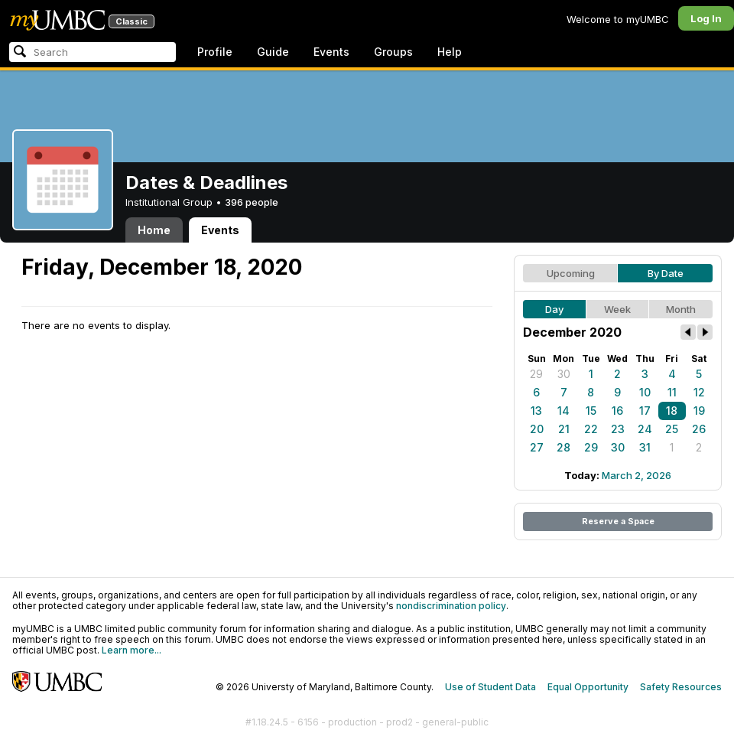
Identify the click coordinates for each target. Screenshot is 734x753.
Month (681, 309)
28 (563, 447)
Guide (273, 51)
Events (331, 51)
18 (671, 410)
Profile (214, 51)
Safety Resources (681, 687)
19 (699, 410)
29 (536, 373)
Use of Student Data (490, 687)
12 (699, 392)
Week (617, 309)
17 (645, 410)
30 (563, 373)
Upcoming (571, 273)
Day (554, 309)
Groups (393, 51)
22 (591, 428)
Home (154, 229)
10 (645, 392)
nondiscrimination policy (451, 605)
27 (537, 447)
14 (563, 410)
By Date (666, 273)
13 (536, 410)
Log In (706, 18)
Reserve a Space (618, 521)
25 (671, 428)
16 (617, 410)
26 (699, 428)
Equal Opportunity (587, 687)
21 (564, 428)
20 (537, 428)
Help (449, 51)
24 (645, 428)
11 (672, 392)
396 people (251, 202)
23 (618, 428)
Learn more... (131, 650)
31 (645, 447)
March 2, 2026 (636, 475)
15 (591, 410)
